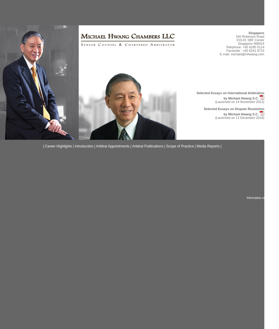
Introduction (84, 146)
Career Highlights (58, 146)
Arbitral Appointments (113, 146)
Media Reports (208, 146)
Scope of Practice (180, 146)
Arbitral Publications (147, 146)
